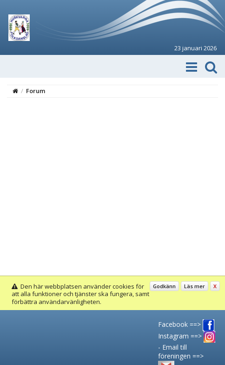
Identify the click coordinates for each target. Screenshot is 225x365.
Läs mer (194, 286)
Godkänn (164, 286)
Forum (35, 91)
